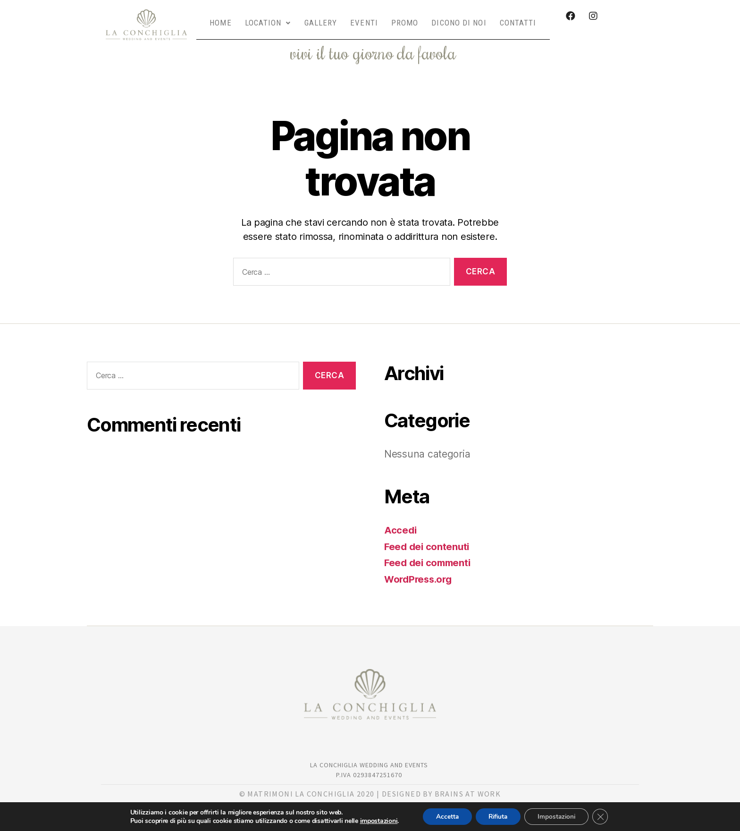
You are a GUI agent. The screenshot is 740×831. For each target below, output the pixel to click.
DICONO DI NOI (458, 17)
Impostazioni (559, 816)
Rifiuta (497, 816)
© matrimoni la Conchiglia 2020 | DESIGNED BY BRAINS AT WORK (370, 783)
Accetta (442, 816)
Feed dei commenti (429, 552)
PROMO (405, 17)
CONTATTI (518, 17)
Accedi (400, 520)
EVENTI (364, 17)
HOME (220, 17)
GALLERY (320, 17)
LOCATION (268, 17)
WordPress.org (420, 569)
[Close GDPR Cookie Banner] (605, 816)
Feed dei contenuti (428, 536)
